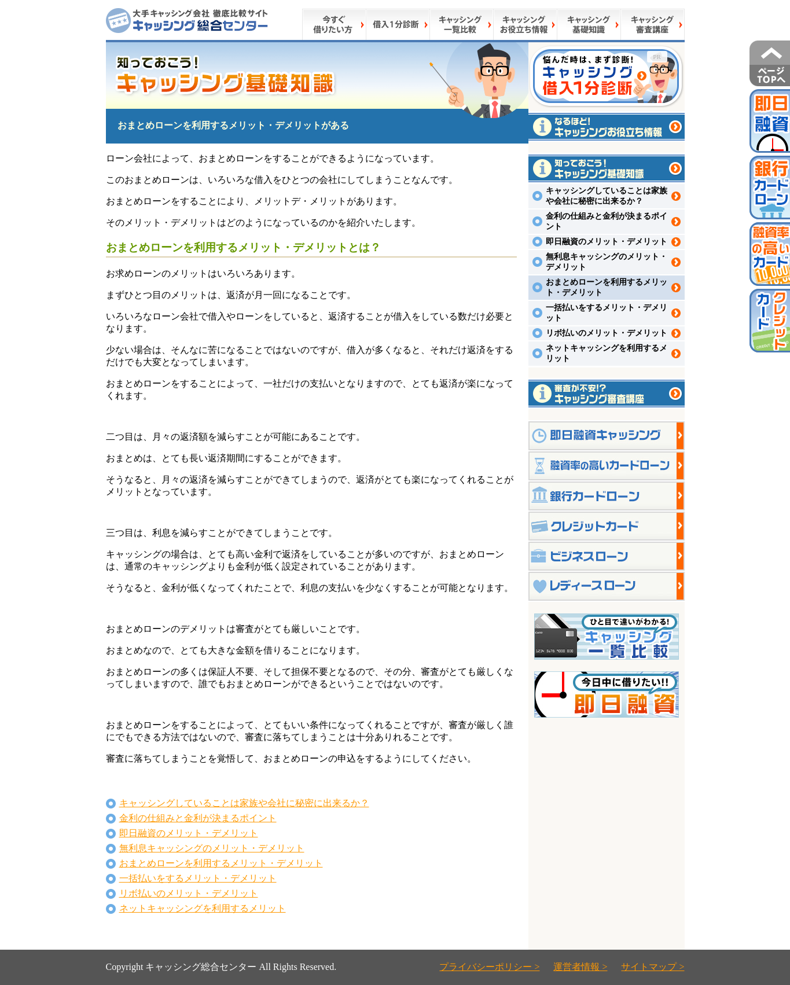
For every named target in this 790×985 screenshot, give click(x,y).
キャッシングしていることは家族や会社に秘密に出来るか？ (244, 803)
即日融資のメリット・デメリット (188, 833)
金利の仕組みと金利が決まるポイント (198, 818)
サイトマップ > (652, 967)
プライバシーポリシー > (489, 967)
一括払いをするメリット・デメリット (198, 878)
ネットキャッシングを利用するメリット (202, 908)
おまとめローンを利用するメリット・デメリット (221, 863)
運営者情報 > (580, 967)
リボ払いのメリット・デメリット (188, 893)
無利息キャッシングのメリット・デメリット (211, 848)
